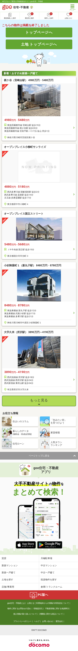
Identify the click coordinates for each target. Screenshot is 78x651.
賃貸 (4, 558)
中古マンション (49, 565)
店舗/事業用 (8, 586)
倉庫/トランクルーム (51, 586)
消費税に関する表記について (51, 614)
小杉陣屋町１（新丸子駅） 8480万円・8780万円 (32, 265)
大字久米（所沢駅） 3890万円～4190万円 (28, 332)
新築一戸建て (8, 572)
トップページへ (39, 32)
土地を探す (7, 579)
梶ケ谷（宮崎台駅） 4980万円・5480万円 (28, 80)
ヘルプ (36, 621)
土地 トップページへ (39, 44)
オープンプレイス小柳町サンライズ (25, 146)
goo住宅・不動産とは (15, 603)
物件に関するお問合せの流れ (19, 608)
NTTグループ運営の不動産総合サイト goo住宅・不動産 (22, 1)
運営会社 (59, 621)
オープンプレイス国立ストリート (23, 213)
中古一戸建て (48, 572)
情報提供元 (38, 608)
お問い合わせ (47, 621)
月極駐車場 (46, 558)
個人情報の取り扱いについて (25, 614)
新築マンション (10, 565)
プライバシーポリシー (22, 621)
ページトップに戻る (39, 455)
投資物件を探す (49, 579)
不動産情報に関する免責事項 (57, 608)
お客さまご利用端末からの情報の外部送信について (48, 603)
